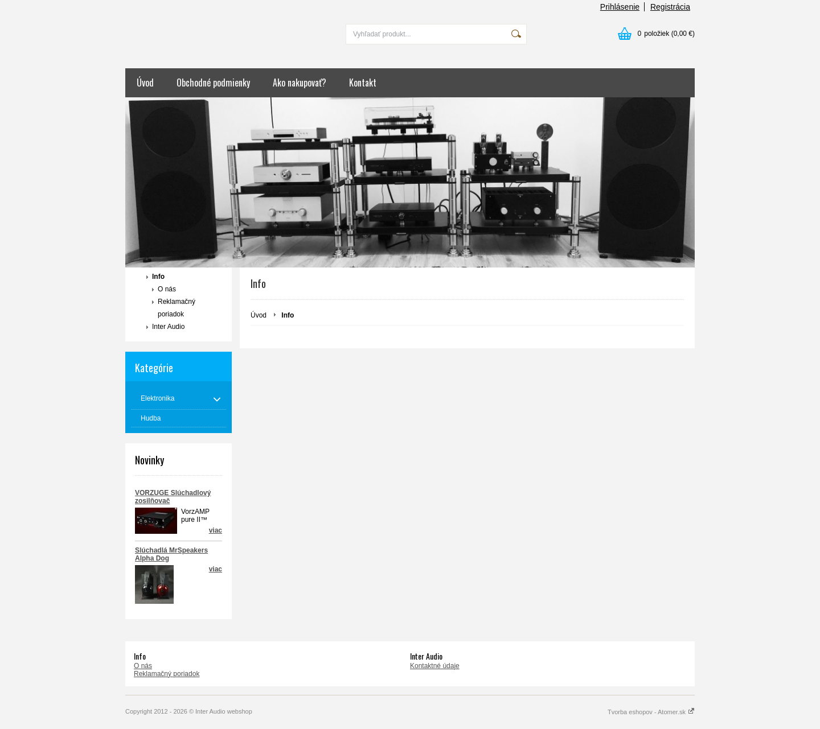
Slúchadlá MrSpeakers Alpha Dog (171, 554)
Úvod (145, 82)
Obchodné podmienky (213, 82)
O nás (167, 289)
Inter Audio (168, 327)
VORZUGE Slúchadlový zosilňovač (173, 497)
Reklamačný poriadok (176, 308)
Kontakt (362, 82)
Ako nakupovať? (299, 82)
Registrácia (670, 6)
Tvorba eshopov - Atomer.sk (651, 712)
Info (158, 277)
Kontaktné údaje (435, 666)
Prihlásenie (619, 6)
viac (215, 569)
